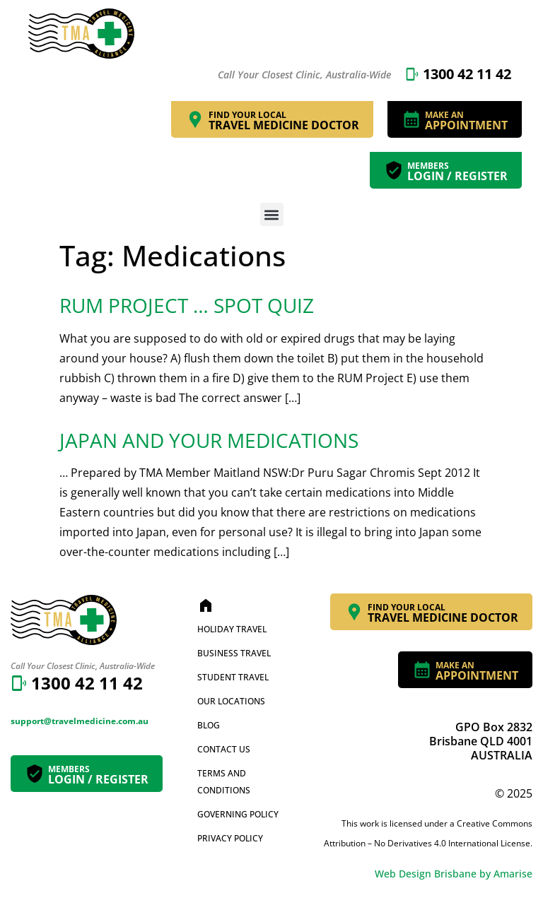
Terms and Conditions (223, 781)
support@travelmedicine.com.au (79, 721)
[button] (272, 214)
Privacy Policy (230, 838)
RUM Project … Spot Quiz (186, 305)
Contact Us (223, 749)
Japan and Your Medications (208, 440)
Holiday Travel (232, 629)
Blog (208, 725)
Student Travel (233, 677)
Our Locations (231, 701)
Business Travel (234, 653)
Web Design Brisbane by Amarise (453, 873)
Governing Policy (238, 814)
